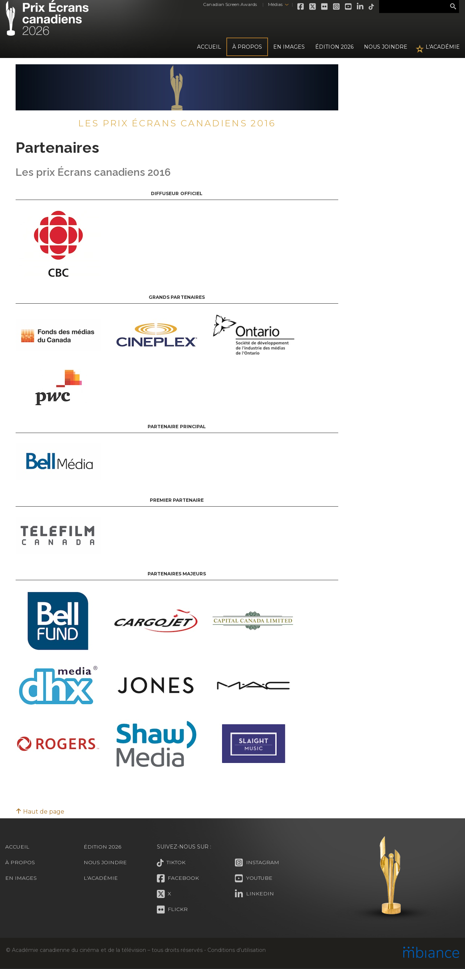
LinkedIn (358, 6)
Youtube (347, 6)
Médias (273, 4)
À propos (247, 46)
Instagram (335, 6)
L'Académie (443, 46)
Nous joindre (385, 46)
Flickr (323, 6)
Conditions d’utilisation (236, 950)
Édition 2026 (103, 846)
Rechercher (453, 6)
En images (289, 46)
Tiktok (370, 7)
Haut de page (40, 811)
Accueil (209, 46)
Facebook (299, 6)
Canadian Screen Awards (228, 4)
